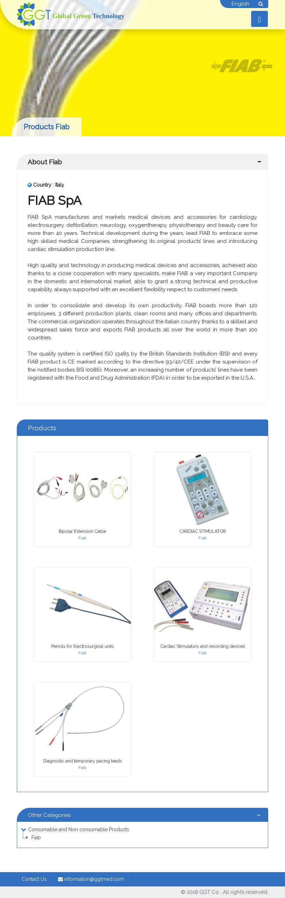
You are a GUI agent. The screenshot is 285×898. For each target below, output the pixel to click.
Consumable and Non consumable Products (78, 829)
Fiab (36, 837)
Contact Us (34, 879)
